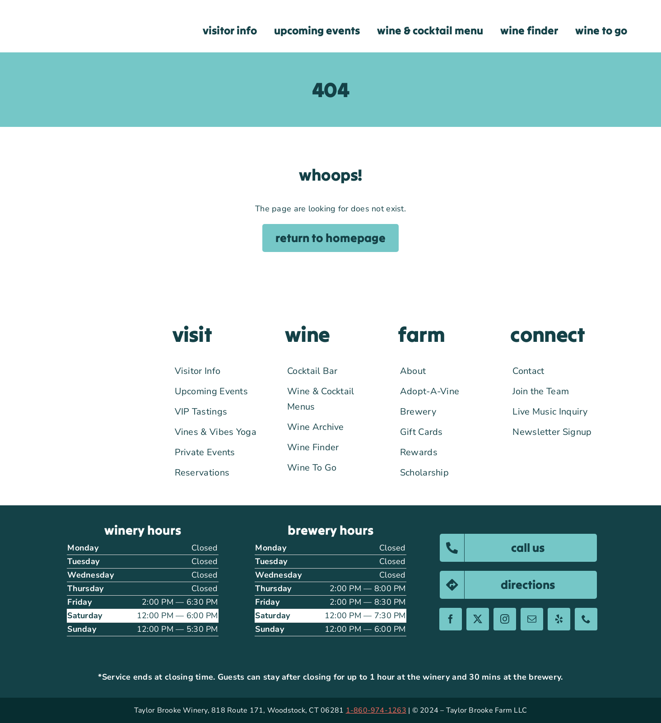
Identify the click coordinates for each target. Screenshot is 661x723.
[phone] (586, 619)
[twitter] (477, 619)
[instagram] (504, 619)
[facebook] (450, 619)
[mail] (532, 619)
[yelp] (559, 619)
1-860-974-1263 (376, 710)
